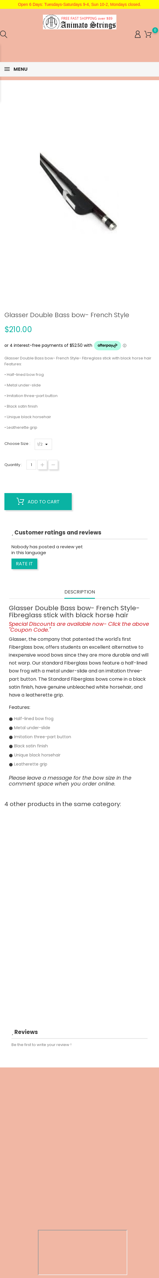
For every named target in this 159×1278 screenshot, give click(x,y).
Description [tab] (79, 592)
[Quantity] (31, 465)
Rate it (24, 563)
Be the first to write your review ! (41, 1044)
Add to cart (38, 501)
